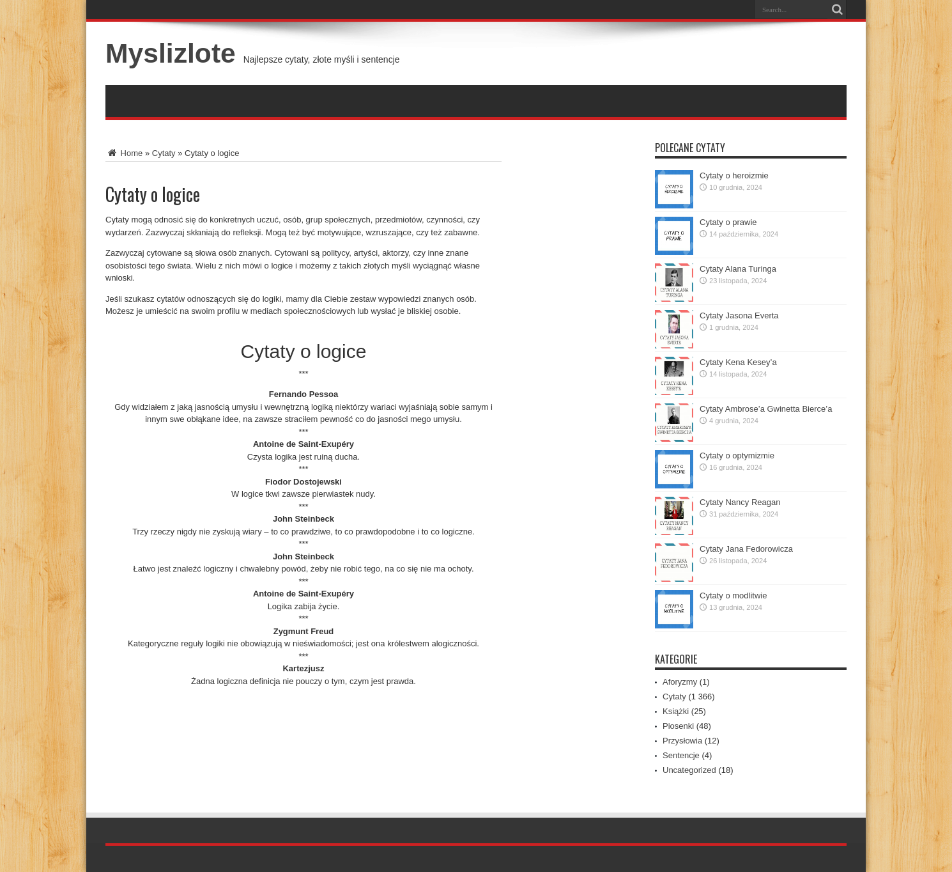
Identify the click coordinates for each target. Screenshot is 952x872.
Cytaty (164, 153)
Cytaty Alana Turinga (738, 269)
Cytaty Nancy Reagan (740, 502)
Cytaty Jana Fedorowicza (746, 549)
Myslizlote (170, 53)
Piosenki (678, 726)
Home (123, 153)
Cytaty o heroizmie (734, 175)
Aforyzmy (680, 682)
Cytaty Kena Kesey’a (738, 362)
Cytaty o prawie (728, 222)
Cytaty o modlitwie (733, 595)
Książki (676, 711)
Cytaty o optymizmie (737, 455)
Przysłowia (682, 740)
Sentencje (681, 755)
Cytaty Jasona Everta (739, 315)
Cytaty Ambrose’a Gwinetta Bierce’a (766, 409)
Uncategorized (689, 770)
